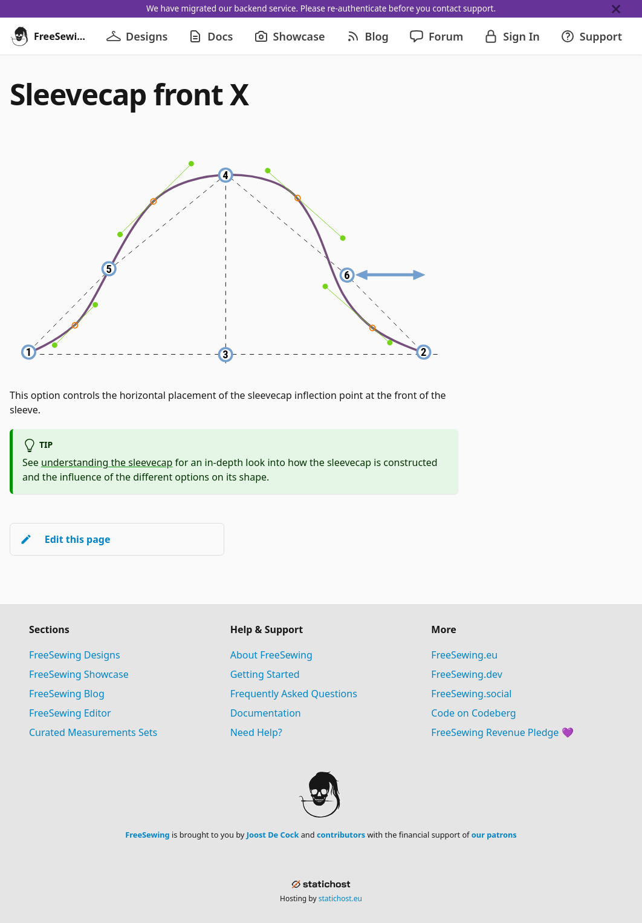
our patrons (494, 834)
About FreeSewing (271, 655)
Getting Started (265, 674)
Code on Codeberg (473, 713)
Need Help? (256, 732)
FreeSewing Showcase (79, 674)
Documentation (265, 713)
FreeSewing (147, 834)
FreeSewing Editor (70, 713)
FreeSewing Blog (67, 693)
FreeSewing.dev (466, 674)
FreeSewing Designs (74, 655)
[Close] (627, 9)
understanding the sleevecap (106, 462)
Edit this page (65, 539)
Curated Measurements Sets (93, 732)
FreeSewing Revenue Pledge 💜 (502, 732)
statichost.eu (340, 898)
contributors (341, 834)
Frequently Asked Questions (293, 693)
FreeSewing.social (471, 693)
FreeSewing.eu (464, 655)
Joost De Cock (273, 834)
